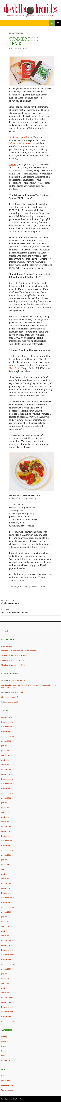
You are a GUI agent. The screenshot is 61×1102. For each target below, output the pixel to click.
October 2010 (6, 902)
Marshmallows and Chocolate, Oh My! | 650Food (20, 685)
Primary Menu (58, 23)
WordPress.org (7, 1090)
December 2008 (7, 1007)
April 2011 (5, 874)
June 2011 (5, 864)
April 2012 (5, 817)
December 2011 (7, 836)
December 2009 (7, 950)
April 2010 (5, 931)
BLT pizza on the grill (17, 680)
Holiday (4, 1051)
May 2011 (5, 869)
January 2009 (6, 1002)
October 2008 (6, 1016)
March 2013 (5, 765)
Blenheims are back (30, 601)
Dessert (4, 1046)
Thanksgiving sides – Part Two (13, 660)
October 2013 (6, 731)
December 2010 (7, 893)
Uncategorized (6, 1060)
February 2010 (7, 940)
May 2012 (5, 812)
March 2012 (5, 822)
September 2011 (7, 850)
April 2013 (5, 760)
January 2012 (6, 831)
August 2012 (6, 798)
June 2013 (5, 750)
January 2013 (6, 774)
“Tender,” (13, 164)
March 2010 (5, 935)
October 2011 (6, 845)
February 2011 (7, 883)
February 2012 (7, 826)
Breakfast (5, 1041)
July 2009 (4, 973)
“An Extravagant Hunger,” (21, 137)
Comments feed (7, 1085)
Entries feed (6, 1080)
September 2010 (7, 907)
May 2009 (5, 983)
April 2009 (5, 988)
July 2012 (4, 803)
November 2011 (7, 841)
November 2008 (7, 1011)
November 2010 (7, 897)
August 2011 (6, 855)
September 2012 (7, 793)
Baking (4, 1036)
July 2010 (4, 916)
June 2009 (5, 978)
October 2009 (6, 959)
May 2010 (5, 926)
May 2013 (5, 755)
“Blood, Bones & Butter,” (20, 143)
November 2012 (7, 784)
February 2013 (7, 769)
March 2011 (5, 878)
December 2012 (7, 779)
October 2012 (6, 788)
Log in (3, 1076)
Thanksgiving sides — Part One (13, 665)
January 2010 (6, 945)
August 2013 (6, 741)
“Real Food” (14, 368)
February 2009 (7, 997)
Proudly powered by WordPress (12, 1099)
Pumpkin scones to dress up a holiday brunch (19, 651)
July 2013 (4, 746)
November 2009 (7, 954)
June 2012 (5, 807)
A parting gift (6, 646)
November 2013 (7, 727)
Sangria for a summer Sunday (30, 610)
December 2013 (7, 722)
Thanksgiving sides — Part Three (14, 655)
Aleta (27, 48)
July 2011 (4, 860)
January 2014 (6, 717)
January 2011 (6, 888)
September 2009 (7, 964)
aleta (3, 697)
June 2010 (5, 921)
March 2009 (5, 992)
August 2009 (6, 969)
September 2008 (7, 1021)
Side (3, 1055)
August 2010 (6, 912)
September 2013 (7, 736)
